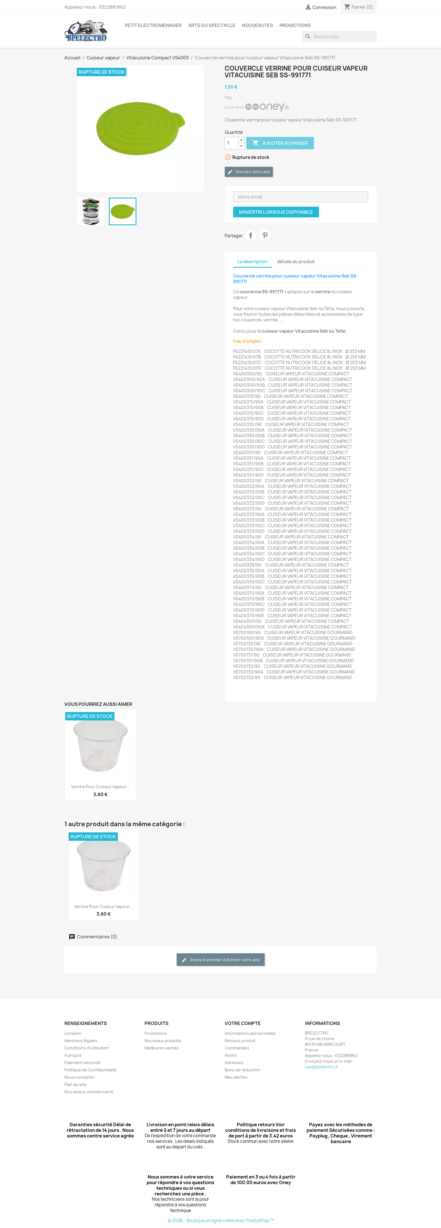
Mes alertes (236, 1077)
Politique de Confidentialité (90, 1069)
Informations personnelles (250, 1033)
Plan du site (75, 1084)
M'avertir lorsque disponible (276, 212)
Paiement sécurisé (82, 1062)
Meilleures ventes (162, 1048)
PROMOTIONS (295, 25)
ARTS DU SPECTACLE (211, 25)
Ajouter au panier (280, 143)
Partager (250, 235)
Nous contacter (79, 1077)
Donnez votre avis (248, 172)
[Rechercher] (339, 36)
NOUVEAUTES (257, 25)
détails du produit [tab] (296, 262)
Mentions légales (80, 1040)
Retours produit (240, 1040)
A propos (73, 1055)
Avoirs (231, 1055)
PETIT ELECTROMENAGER (153, 25)
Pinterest (265, 235)
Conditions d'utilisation (86, 1048)
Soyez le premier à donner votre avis (220, 960)
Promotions (156, 1033)
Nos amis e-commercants (88, 1091)
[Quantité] (231, 143)
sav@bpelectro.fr (321, 1066)
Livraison (72, 1033)
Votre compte (243, 1023)
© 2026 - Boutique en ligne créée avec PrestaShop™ (221, 1221)
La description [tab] (252, 262)
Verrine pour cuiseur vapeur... (100, 786)
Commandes (237, 1048)
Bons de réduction (242, 1069)
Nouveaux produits (163, 1040)
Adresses (234, 1062)
